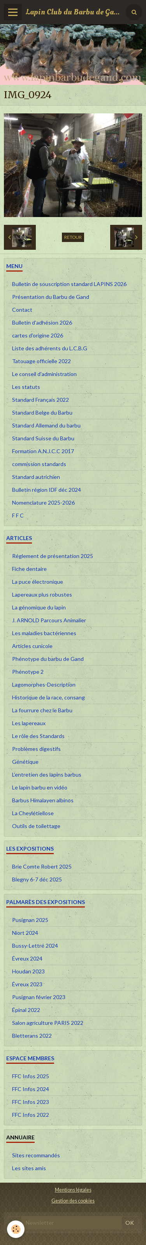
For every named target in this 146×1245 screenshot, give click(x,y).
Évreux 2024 (27, 958)
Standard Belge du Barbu (42, 412)
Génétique (25, 761)
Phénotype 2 (28, 671)
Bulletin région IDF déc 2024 (46, 489)
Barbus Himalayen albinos (43, 800)
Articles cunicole (32, 646)
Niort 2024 (25, 932)
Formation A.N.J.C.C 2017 (43, 451)
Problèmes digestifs (36, 748)
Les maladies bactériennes (44, 633)
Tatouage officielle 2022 (41, 361)
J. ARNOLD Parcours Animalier (49, 620)
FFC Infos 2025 (30, 1076)
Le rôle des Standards (38, 736)
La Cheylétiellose (33, 813)
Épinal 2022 (26, 1010)
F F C (18, 515)
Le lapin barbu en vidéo (39, 787)
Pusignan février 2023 (38, 997)
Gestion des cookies (73, 1201)
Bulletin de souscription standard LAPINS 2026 (69, 284)
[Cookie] (16, 1229)
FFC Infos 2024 (30, 1089)
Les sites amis (29, 1168)
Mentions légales (73, 1190)
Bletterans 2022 (32, 1035)
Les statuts (26, 386)
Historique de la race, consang (48, 697)
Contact (22, 309)
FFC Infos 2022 (30, 1114)
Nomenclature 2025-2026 (43, 502)
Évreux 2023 (27, 984)
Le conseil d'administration (44, 374)
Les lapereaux (29, 723)
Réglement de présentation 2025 (52, 556)
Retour (73, 237)
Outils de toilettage (36, 826)
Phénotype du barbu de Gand (48, 658)
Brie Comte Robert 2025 (42, 866)
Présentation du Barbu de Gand (50, 296)
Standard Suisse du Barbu (43, 438)
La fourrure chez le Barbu (42, 710)
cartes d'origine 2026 (37, 335)
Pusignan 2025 (30, 920)
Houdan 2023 (28, 971)
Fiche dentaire (29, 568)
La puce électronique (37, 581)
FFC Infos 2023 (30, 1101)
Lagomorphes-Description (44, 684)
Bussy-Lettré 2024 (35, 945)
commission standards (39, 464)
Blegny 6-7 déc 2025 (37, 879)
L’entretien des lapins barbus (46, 774)
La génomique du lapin (39, 607)
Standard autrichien (36, 476)
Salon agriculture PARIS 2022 (47, 1022)
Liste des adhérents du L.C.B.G (49, 348)
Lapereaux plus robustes (42, 594)
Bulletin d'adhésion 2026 (42, 322)
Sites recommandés (36, 1155)
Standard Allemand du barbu (46, 425)
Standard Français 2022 (40, 399)
